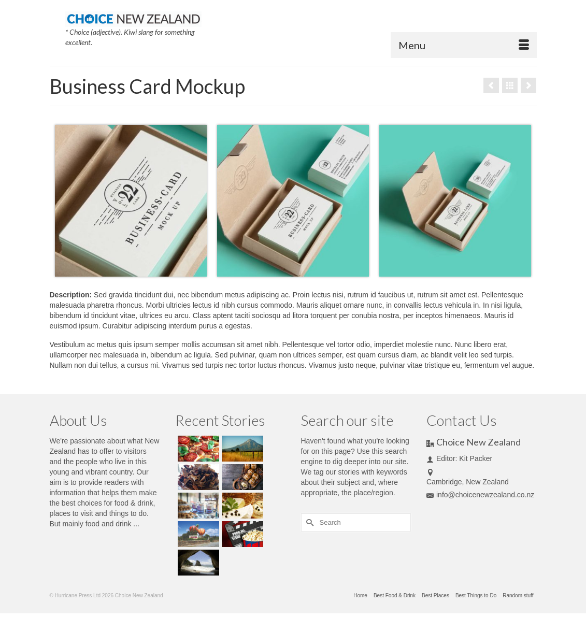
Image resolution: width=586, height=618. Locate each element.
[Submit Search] (309, 522)
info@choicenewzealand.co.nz (480, 495)
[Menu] (464, 45)
